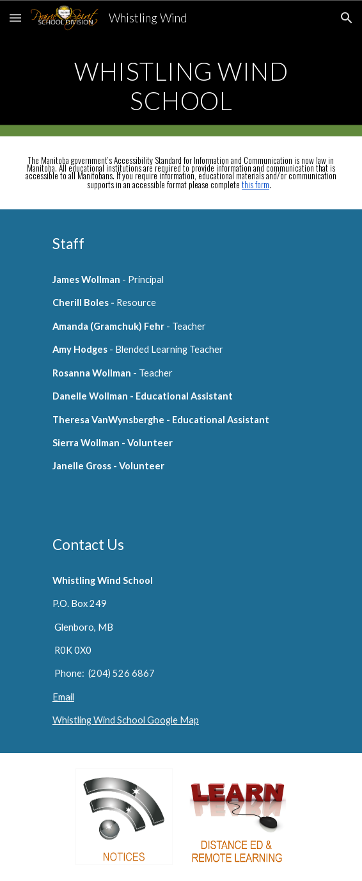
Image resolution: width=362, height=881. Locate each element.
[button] (15, 17)
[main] (181, 86)
